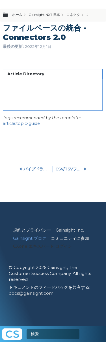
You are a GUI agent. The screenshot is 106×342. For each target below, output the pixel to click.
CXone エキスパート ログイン (42, 246)
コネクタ (73, 14)
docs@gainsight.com (31, 293)
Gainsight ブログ (29, 238)
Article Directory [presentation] (25, 73)
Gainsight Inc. (70, 230)
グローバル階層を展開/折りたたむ (9, 15)
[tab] (52, 74)
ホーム (17, 14)
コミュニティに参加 (70, 238)
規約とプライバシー (32, 230)
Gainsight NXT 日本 (44, 14)
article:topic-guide (21, 123)
